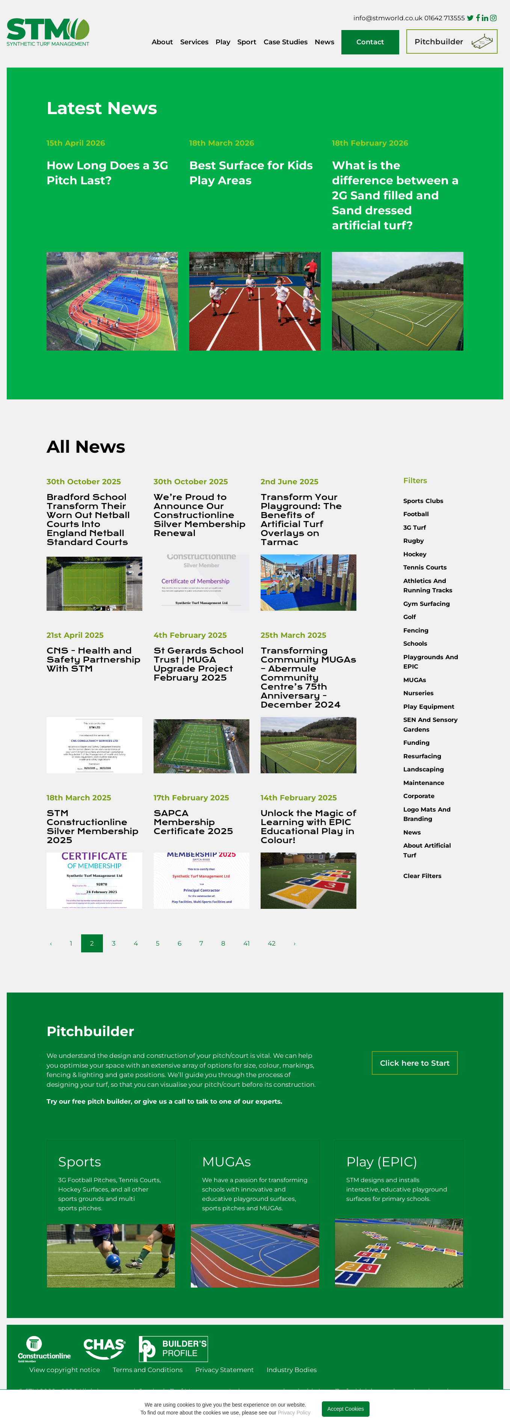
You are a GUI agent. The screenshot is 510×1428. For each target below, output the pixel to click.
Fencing (416, 630)
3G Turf (414, 527)
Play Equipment (428, 706)
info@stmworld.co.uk (387, 18)
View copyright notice (64, 1370)
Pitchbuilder (439, 41)
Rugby (413, 540)
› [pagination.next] (295, 943)
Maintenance (423, 782)
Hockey (415, 554)
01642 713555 (444, 18)
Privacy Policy (294, 1413)
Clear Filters (422, 876)
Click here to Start (415, 1063)
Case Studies (286, 42)
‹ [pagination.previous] (51, 943)
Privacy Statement (224, 1370)
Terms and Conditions (148, 1370)
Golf (409, 617)
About (162, 42)
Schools (415, 643)
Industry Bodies (292, 1370)
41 (246, 943)
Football (416, 514)
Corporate (419, 796)
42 (272, 943)
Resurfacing (422, 756)
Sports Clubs (423, 501)
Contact (370, 42)
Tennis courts (425, 567)
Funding (416, 742)
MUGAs (414, 680)
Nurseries (418, 693)
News (324, 42)
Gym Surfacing (426, 603)
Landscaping (423, 769)
